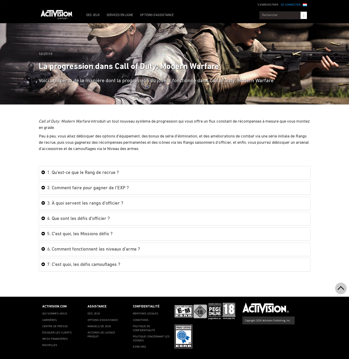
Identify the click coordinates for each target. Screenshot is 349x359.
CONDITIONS (141, 320)
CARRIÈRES (49, 320)
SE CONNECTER (290, 4)
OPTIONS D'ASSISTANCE (157, 15)
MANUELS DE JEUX (99, 326)
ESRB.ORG (139, 347)
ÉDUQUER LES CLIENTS (57, 332)
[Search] (303, 15)
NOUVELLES (49, 345)
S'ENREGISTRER (268, 4)
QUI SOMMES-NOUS (54, 313)
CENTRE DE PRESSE (55, 326)
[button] (305, 4)
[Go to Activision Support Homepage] (59, 15)
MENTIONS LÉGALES (145, 313)
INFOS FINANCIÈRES (55, 339)
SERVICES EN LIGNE (120, 15)
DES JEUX (93, 15)
